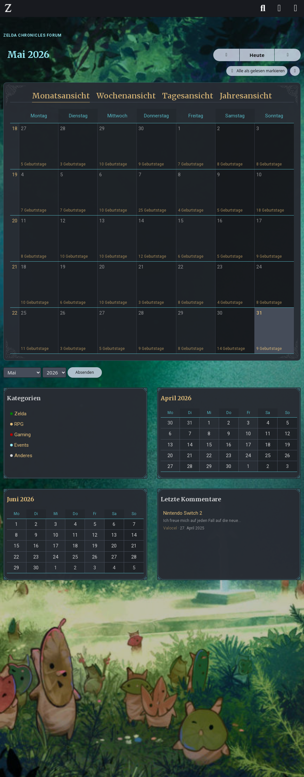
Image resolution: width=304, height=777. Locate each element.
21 (14, 267)
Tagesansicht (187, 95)
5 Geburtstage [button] (33, 164)
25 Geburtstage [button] (152, 210)
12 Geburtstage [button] (152, 256)
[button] (295, 71)
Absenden (84, 372)
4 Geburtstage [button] (190, 210)
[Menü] (295, 8)
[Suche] (262, 8)
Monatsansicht (61, 95)
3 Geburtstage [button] (73, 164)
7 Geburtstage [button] (190, 164)
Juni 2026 (20, 499)
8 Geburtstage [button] (230, 164)
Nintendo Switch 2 (182, 513)
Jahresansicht (246, 95)
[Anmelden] (279, 8)
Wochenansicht (126, 95)
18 (14, 128)
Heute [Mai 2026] (256, 55)
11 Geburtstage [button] (35, 348)
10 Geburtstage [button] (113, 164)
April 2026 (176, 398)
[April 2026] (226, 55)
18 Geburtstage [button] (270, 210)
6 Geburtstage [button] (190, 256)
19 (14, 175)
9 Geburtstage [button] (151, 164)
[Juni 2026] (288, 55)
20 (14, 221)
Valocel (170, 528)
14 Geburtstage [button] (231, 348)
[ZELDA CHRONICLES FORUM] (8, 7)
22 (14, 313)
